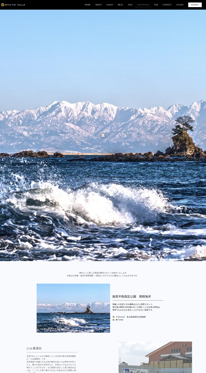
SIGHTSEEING (143, 5)
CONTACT (167, 5)
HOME (87, 5)
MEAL (120, 5)
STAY (130, 5)
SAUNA (109, 5)
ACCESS (179, 5)
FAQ (156, 5)
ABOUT (98, 5)
